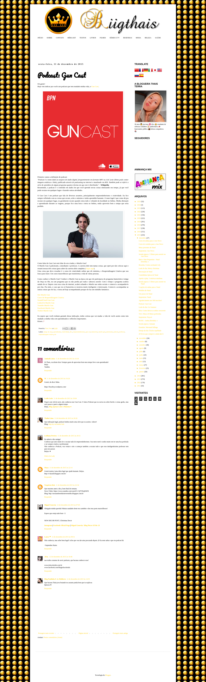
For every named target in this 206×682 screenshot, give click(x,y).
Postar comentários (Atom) (53, 637)
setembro (142, 345)
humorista (95, 332)
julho (141, 352)
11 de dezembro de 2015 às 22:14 (60, 468)
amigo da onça (48, 332)
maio (141, 358)
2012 (139, 383)
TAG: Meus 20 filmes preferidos (150, 314)
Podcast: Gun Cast (145, 304)
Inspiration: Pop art (145, 317)
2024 (139, 205)
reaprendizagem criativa (46, 334)
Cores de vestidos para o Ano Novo (151, 244)
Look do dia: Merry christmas (149, 268)
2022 (139, 212)
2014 (139, 376)
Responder (48, 371)
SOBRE (49, 38)
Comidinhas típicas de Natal (148, 275)
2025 (139, 201)
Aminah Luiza (49, 359)
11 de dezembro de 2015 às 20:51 (69, 436)
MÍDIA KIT (72, 38)
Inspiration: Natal (145, 297)
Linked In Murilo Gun (45, 303)
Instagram (48, 525)
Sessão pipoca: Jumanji (147, 324)
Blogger (108, 675)
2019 (139, 222)
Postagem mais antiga (120, 633)
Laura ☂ (47, 537)
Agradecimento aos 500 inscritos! (150, 300)
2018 (139, 225)
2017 (139, 228)
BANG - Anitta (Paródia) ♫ (148, 321)
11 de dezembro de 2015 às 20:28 (65, 418)
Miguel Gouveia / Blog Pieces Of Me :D (85, 525)
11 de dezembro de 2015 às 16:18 (67, 359)
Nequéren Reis (49, 485)
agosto (141, 348)
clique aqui (90, 268)
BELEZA (148, 38)
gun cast (88, 332)
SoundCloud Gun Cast (46, 300)
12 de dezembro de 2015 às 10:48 (60, 557)
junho (141, 355)
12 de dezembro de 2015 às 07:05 (68, 505)
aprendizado (57, 332)
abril (141, 362)
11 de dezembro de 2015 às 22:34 (67, 485)
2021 (139, 215)
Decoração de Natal (145, 272)
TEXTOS (83, 38)
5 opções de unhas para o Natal (149, 287)
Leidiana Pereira (50, 436)
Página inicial (83, 633)
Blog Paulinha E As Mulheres (55, 579)
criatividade (65, 332)
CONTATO (60, 38)
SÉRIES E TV (114, 38)
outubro (142, 341)
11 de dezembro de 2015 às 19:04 (65, 398)
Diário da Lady (49, 456)
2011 (139, 386)
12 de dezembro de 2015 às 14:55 (78, 579)
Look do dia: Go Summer (147, 307)
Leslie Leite (48, 398)
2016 (139, 232)
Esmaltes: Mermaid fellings (148, 327)
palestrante (109, 332)
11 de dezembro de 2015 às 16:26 (58, 379)
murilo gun (102, 332)
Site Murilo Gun (43, 295)
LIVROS (93, 38)
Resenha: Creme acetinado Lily (149, 265)
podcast (116, 332)
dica (71, 332)
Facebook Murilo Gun (45, 308)
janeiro (141, 372)
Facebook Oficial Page (61, 525)
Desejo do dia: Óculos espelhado (150, 331)
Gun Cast (94, 86)
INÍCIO (40, 38)
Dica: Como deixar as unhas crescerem (152, 311)
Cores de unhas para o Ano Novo (150, 241)
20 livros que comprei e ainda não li (151, 334)
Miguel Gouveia (50, 505)
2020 (139, 218)
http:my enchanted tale (56, 424)
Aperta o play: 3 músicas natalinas (150, 278)
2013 (139, 379)
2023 (139, 208)
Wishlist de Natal (145, 290)
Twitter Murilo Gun (44, 311)
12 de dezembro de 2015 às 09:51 (63, 537)
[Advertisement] (92, 50)
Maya (46, 468)
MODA (138, 38)
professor (122, 332)
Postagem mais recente (46, 633)
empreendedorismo (79, 332)
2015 (139, 235)
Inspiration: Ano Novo (146, 251)
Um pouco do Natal (145, 294)
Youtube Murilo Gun (45, 305)
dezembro (142, 238)
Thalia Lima (49, 418)
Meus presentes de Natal (147, 248)
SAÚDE (158, 38)
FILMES (103, 38)
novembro (143, 338)
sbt (55, 334)
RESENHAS (127, 38)
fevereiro (142, 368)
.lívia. (46, 557)
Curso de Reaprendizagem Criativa (50, 297)
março (141, 365)
